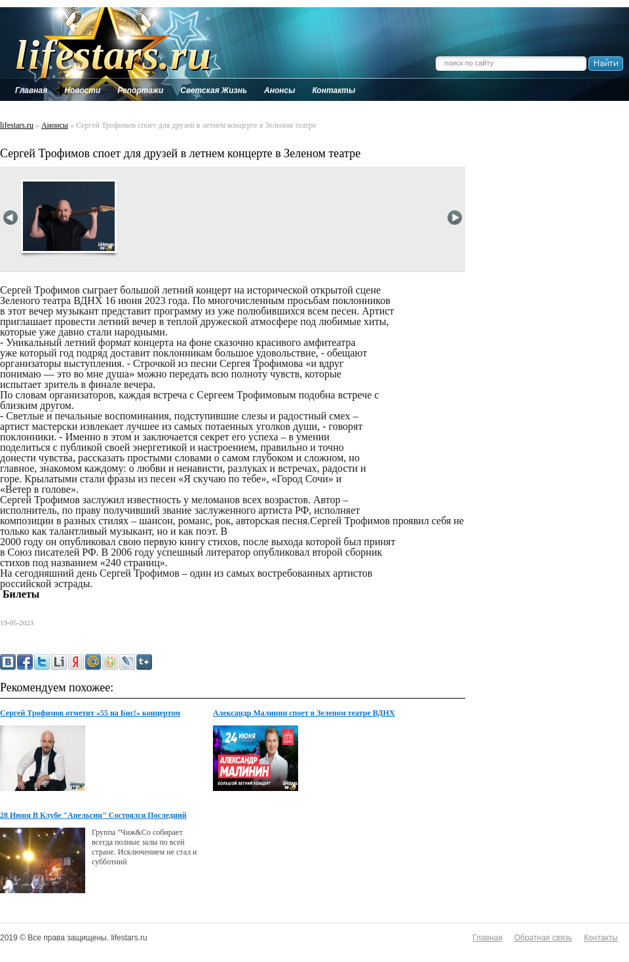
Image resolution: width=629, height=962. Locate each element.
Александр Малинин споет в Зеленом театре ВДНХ (304, 713)
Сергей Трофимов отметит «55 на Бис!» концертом (90, 713)
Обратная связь (543, 937)
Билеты (19, 594)
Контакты (601, 937)
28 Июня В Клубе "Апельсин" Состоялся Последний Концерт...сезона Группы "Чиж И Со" (93, 816)
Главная (487, 937)
